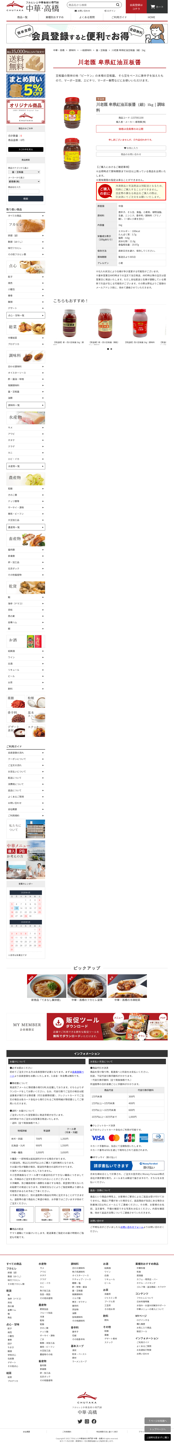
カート (157, 7)
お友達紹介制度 (144, 1349)
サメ (10, 427)
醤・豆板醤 (13, 391)
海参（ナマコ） (16, 603)
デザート (12, 308)
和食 (139, 1271)
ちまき (11, 1347)
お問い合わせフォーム (131, 1227)
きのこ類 (12, 494)
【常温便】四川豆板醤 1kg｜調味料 (139, 342)
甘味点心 (12, 1354)
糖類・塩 (76, 1282)
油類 (10, 397)
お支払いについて (17, 771)
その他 (107, 1327)
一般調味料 (85, 50)
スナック (108, 1342)
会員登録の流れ (16, 752)
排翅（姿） (13, 235)
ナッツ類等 (13, 501)
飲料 (10, 688)
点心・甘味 (12, 1324)
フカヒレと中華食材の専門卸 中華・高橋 (86, 1438)
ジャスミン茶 (110, 1297)
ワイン (11, 657)
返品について (15, 790)
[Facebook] (94, 1422)
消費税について (16, 784)
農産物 (42, 1305)
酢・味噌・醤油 (79, 1286)
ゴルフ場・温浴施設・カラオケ (151, 1286)
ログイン (109, 10)
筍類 (10, 488)
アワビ (11, 433)
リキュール (13, 669)
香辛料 (75, 1327)
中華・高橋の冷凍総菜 (127, 988)
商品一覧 (22, 17)
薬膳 (106, 1334)
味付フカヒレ (15, 248)
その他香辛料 (78, 1339)
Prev (58, 326)
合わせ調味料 (15, 366)
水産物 (42, 1264)
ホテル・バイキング (146, 1282)
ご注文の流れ (15, 765)
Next (160, 326)
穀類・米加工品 (47, 1342)
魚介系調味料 (78, 1271)
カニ (10, 452)
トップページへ (157, 1429)
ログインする (143, 1320)
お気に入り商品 (144, 1327)
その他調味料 (78, 1320)
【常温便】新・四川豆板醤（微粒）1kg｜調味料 (104, 343)
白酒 (10, 663)
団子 (10, 1343)
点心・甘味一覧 (16, 315)
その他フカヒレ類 (17, 254)
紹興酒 (11, 651)
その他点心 (13, 1366)
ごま (42, 1339)
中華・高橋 (59, 50)
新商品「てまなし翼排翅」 (46, 988)
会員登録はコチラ (136, 7)
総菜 (9, 1373)
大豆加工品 (13, 520)
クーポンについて (17, 759)
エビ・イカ (13, 458)
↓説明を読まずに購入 (157, 1437)
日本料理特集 (143, 1301)
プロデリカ (13, 344)
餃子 (10, 276)
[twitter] (80, 1422)
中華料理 (141, 1268)
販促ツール (142, 1331)
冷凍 (42, 1316)
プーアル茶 (109, 1301)
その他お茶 (109, 1309)
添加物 (75, 1309)
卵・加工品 (13, 562)
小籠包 (11, 289)
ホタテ (11, 440)
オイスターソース (17, 372)
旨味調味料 (77, 1316)
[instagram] (87, 1422)
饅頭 (10, 301)
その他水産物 (46, 1298)
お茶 (10, 682)
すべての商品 (14, 215)
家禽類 (11, 555)
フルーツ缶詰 (46, 1312)
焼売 (10, 283)
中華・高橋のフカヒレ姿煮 (87, 988)
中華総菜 (12, 337)
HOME (151, 17)
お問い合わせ (82, 10)
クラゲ (11, 446)
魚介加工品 (45, 1290)
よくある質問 (87, 17)
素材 (74, 1357)
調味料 (72, 50)
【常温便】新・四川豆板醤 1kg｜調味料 (68, 343)
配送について (15, 777)
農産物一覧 (14, 527)
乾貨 (9, 1291)
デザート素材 (110, 1338)
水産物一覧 (14, 466)
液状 (74, 1350)
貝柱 (10, 609)
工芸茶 (107, 1305)
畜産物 (42, 1361)
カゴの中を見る (26, 149)
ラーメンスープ (79, 1361)
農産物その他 (46, 1354)
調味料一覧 (14, 405)
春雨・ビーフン (16, 513)
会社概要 (12, 809)
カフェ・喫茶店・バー (147, 1279)
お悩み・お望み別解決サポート (151, 1305)
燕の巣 (11, 616)
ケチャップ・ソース (81, 1279)
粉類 (106, 1331)
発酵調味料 (13, 385)
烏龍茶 (107, 1293)
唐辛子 (75, 1331)
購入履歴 (141, 1323)
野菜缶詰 (44, 1309)
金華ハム (12, 622)
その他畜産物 (15, 574)
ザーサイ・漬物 (16, 507)
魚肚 (10, 1317)
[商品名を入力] (23, 191)
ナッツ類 (44, 1331)
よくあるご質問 (16, 796)
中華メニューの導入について (150, 1309)
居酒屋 (140, 1275)
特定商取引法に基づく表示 (107, 1431)
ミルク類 (76, 1298)
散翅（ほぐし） (16, 241)
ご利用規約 (13, 815)
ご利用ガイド (119, 17)
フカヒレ (11, 1268)
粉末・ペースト (79, 1354)
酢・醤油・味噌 (16, 379)
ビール (11, 676)
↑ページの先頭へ (157, 1420)
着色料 (75, 1305)
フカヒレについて (145, 1297)
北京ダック (13, 568)
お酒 (105, 1264)
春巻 (10, 295)
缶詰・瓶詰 (45, 1294)
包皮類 (11, 1358)
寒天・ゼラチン (79, 1301)
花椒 (74, 1335)
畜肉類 (11, 549)
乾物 (42, 1320)
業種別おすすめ (55, 17)
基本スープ (77, 1346)
